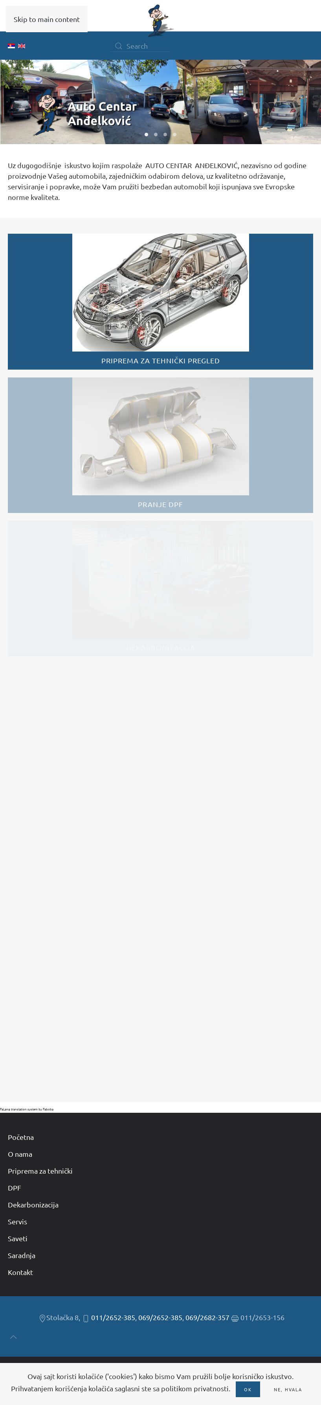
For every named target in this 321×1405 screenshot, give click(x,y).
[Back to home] (160, 21)
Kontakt (20, 1272)
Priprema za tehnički (40, 1171)
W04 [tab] (174, 134)
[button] (13, 1337)
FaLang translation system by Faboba (26, 1109)
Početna (21, 1137)
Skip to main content (47, 19)
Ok (248, 1389)
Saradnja (21, 1255)
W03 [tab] (165, 134)
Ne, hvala (288, 1389)
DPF (14, 1187)
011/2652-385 (113, 1317)
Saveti (18, 1238)
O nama (20, 1154)
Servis (17, 1221)
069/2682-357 (207, 1317)
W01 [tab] (146, 134)
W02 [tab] (156, 134)
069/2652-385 (160, 1317)
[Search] (140, 46)
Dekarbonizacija (33, 1204)
